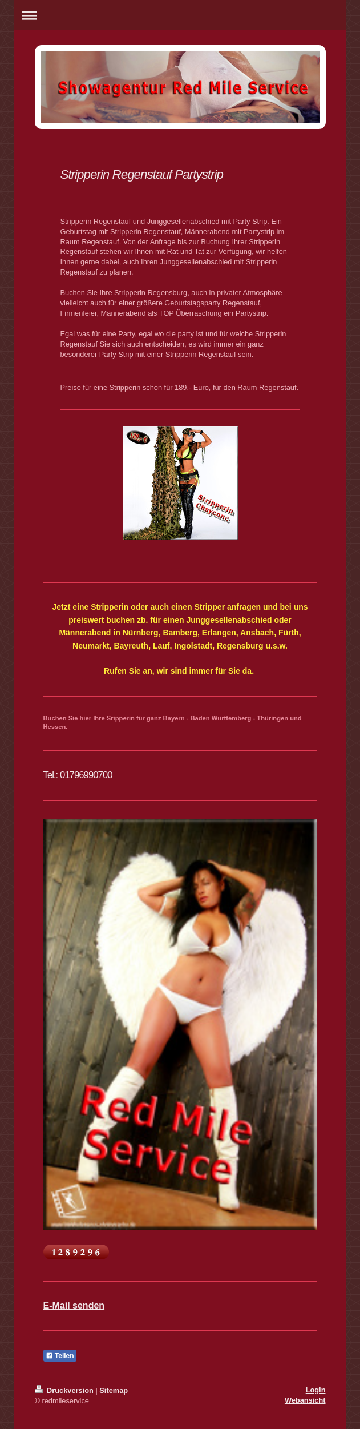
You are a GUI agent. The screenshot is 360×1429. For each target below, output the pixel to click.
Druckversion (65, 1390)
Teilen (60, 1356)
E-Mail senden (74, 1305)
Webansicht (305, 1400)
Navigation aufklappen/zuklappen (180, 15)
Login (316, 1390)
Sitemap (113, 1390)
